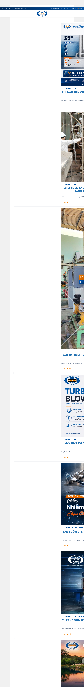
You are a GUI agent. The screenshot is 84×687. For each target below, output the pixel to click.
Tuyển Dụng (70, 8)
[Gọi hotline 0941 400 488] (81, 277)
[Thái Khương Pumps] (42, 13)
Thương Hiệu (55, 8)
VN (78, 8)
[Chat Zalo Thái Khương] (81, 282)
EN (81, 8)
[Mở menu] (80, 13)
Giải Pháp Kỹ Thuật (71, 88)
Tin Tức (63, 8)
